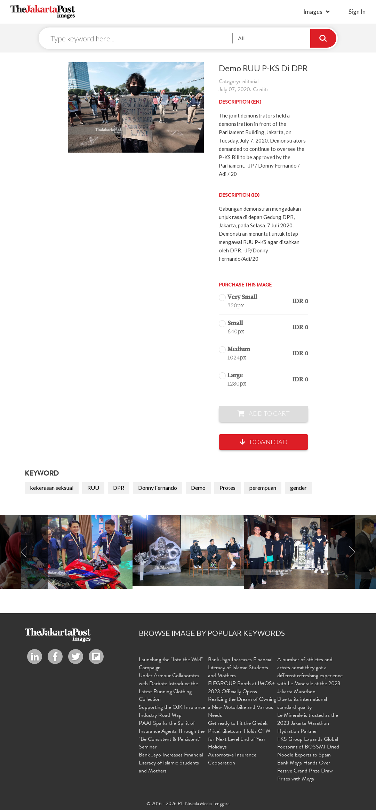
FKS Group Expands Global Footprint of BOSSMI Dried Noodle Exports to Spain (308, 748)
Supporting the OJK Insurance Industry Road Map (172, 712)
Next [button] (352, 552)
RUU (93, 487)
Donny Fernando (157, 487)
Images (312, 11)
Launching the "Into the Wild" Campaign (171, 664)
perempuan (262, 487)
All (241, 38)
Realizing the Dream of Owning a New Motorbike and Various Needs (242, 708)
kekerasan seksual (51, 487)
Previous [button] (24, 552)
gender (298, 487)
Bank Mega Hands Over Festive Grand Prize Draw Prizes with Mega (305, 771)
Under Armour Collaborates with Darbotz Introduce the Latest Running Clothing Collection (169, 688)
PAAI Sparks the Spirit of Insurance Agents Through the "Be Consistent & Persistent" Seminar (172, 736)
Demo (198, 487)
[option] (188, 550)
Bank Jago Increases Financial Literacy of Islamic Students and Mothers (171, 763)
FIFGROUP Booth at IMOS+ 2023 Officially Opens (241, 688)
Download (263, 442)
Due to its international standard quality (302, 704)
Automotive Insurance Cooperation (232, 759)
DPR (118, 487)
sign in (357, 11)
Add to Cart (263, 413)
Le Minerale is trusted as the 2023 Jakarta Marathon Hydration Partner (307, 724)
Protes (227, 487)
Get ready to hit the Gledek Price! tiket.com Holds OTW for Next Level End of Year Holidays (239, 736)
